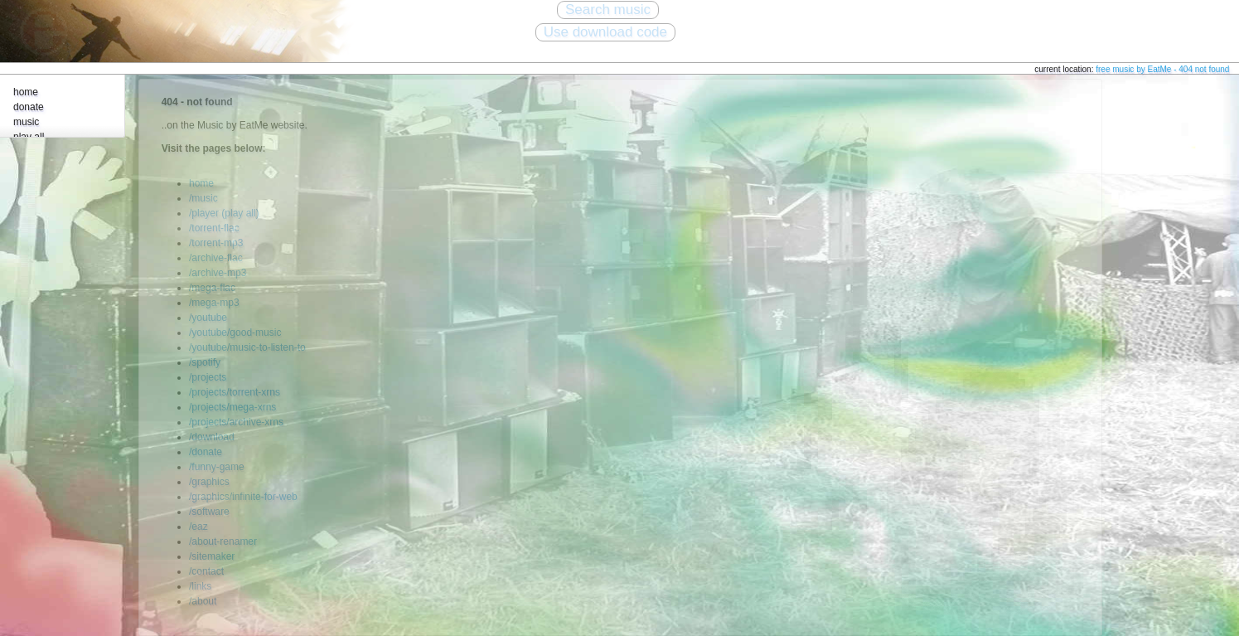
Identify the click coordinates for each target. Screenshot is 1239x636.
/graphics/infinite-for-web (243, 496)
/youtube (208, 317)
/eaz (198, 526)
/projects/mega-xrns (232, 407)
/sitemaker (212, 556)
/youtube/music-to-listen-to (247, 347)
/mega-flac (212, 288)
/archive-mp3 (217, 273)
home (25, 92)
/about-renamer (223, 541)
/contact (206, 571)
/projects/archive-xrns (236, 422)
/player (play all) (224, 213)
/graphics (209, 482)
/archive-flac (216, 258)
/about (202, 601)
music (26, 122)
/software (209, 511)
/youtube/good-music (235, 332)
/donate (205, 452)
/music (203, 198)
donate (28, 107)
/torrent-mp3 (216, 243)
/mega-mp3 (214, 302)
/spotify (204, 362)
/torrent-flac (214, 228)
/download (212, 437)
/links (200, 586)
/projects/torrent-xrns (234, 392)
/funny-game (216, 467)
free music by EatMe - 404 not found (1162, 69)
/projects (207, 377)
